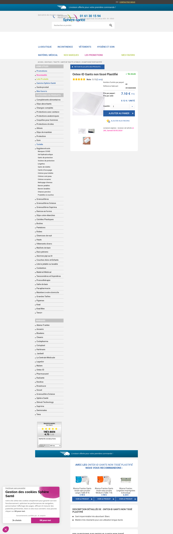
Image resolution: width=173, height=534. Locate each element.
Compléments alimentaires (48, 100)
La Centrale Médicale (45, 357)
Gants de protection (45, 158)
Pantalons (40, 227)
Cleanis (39, 337)
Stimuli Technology (45, 402)
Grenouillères (42, 199)
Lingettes (41, 164)
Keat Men (40, 309)
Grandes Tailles (43, 296)
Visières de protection (46, 161)
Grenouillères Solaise (46, 203)
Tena (38, 414)
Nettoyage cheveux (45, 182)
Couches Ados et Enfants (47, 260)
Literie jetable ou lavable (47, 264)
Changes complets (44, 108)
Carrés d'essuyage (45, 170)
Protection (41, 136)
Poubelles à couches (46, 195)
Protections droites (45, 124)
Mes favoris (128, 55)
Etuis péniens (42, 252)
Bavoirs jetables (44, 186)
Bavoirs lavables (44, 189)
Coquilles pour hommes (47, 120)
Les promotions (94, 55)
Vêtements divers (44, 244)
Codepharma (42, 341)
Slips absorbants (43, 104)
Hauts (39, 240)
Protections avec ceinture (47, 112)
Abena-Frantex (42, 325)
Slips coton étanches (45, 215)
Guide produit (42, 87)
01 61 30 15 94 (90, 16)
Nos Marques (71, 55)
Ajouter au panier (119, 113)
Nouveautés (41, 75)
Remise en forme (44, 211)
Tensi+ (39, 313)
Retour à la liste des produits (87, 67)
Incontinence (65, 47)
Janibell (40, 353)
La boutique (45, 47)
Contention (41, 268)
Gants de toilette (44, 167)
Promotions (41, 71)
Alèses (39, 128)
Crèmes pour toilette (45, 173)
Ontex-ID (40, 370)
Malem (39, 366)
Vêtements (85, 47)
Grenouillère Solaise (45, 394)
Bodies (39, 223)
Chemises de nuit (44, 236)
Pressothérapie (43, 280)
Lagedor (40, 362)
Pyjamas (40, 300)
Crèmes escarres (44, 179)
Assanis (40, 329)
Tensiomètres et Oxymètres (48, 276)
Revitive (39, 382)
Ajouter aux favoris (120, 121)
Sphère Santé (42, 398)
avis (99, 79)
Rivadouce (41, 386)
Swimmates (41, 410)
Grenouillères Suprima (46, 207)
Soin (38, 140)
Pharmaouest (42, 374)
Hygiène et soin (105, 47)
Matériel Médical (48, 55)
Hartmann (40, 349)
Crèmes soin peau (45, 176)
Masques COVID (44, 151)
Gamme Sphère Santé (46, 83)
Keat (38, 305)
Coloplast (40, 345)
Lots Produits (42, 79)
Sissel (39, 390)
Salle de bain (42, 284)
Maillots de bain (43, 248)
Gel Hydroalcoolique (45, 154)
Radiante (40, 378)
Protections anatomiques (47, 116)
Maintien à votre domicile (47, 292)
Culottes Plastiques (45, 219)
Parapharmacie (43, 288)
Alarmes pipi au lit (44, 256)
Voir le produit (82, 499)
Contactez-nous (127, 2)
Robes (39, 231)
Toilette (39, 144)
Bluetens (40, 333)
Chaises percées (44, 192)
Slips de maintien (44, 132)
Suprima (40, 406)
